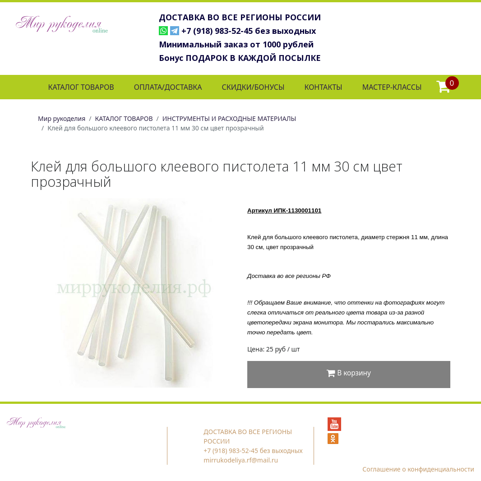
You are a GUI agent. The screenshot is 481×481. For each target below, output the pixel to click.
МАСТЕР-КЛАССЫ (392, 87)
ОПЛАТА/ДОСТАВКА (168, 87)
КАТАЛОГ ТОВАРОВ (81, 87)
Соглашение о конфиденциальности (418, 469)
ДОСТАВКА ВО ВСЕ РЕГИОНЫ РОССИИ (240, 17)
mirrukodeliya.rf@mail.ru (241, 460)
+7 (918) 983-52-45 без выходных (248, 30)
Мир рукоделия (61, 118)
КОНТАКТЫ (323, 87)
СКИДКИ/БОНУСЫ (253, 87)
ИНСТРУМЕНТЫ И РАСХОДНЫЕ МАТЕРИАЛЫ (229, 118)
